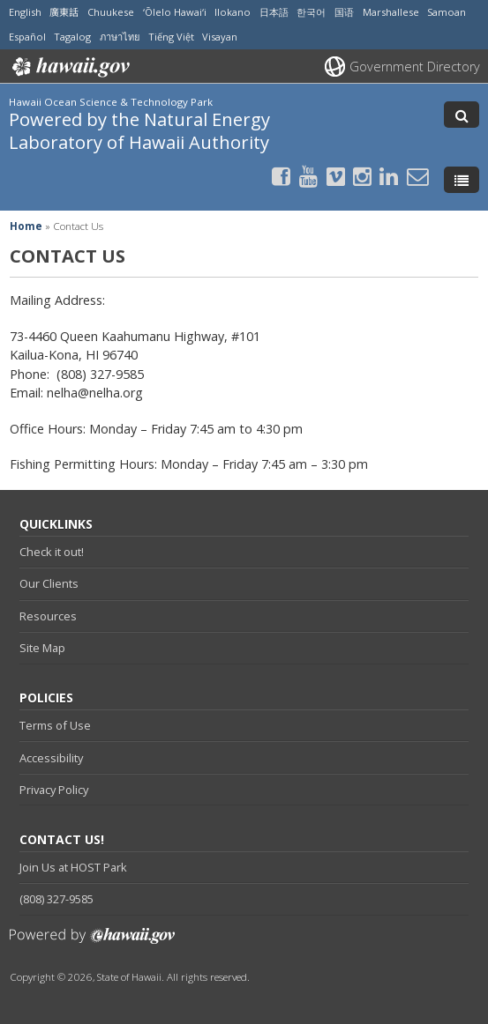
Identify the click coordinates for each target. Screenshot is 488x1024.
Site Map (42, 648)
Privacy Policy (53, 790)
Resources (48, 616)
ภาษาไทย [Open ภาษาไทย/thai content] (119, 36)
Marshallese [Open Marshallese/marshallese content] (391, 12)
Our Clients (49, 583)
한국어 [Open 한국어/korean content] (311, 12)
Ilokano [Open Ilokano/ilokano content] (232, 12)
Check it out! (51, 552)
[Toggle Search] (461, 114)
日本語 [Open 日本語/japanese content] (274, 12)
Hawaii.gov (69, 67)
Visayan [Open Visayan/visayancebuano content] (219, 36)
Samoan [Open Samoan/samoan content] (446, 12)
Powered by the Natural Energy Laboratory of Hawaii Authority (139, 130)
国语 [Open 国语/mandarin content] (344, 12)
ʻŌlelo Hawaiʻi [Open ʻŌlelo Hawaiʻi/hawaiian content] (174, 12)
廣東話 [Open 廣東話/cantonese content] (64, 12)
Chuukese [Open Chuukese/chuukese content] (110, 12)
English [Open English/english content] (25, 12)
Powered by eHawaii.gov (92, 942)
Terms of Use (55, 725)
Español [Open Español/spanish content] (27, 36)
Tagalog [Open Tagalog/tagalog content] (72, 36)
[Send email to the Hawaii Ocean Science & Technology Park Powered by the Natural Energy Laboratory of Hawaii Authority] (417, 175)
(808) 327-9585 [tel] (56, 899)
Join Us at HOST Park (73, 867)
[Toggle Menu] (461, 180)
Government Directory (414, 66)
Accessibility (51, 758)
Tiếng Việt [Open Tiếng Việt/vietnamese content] (171, 36)
